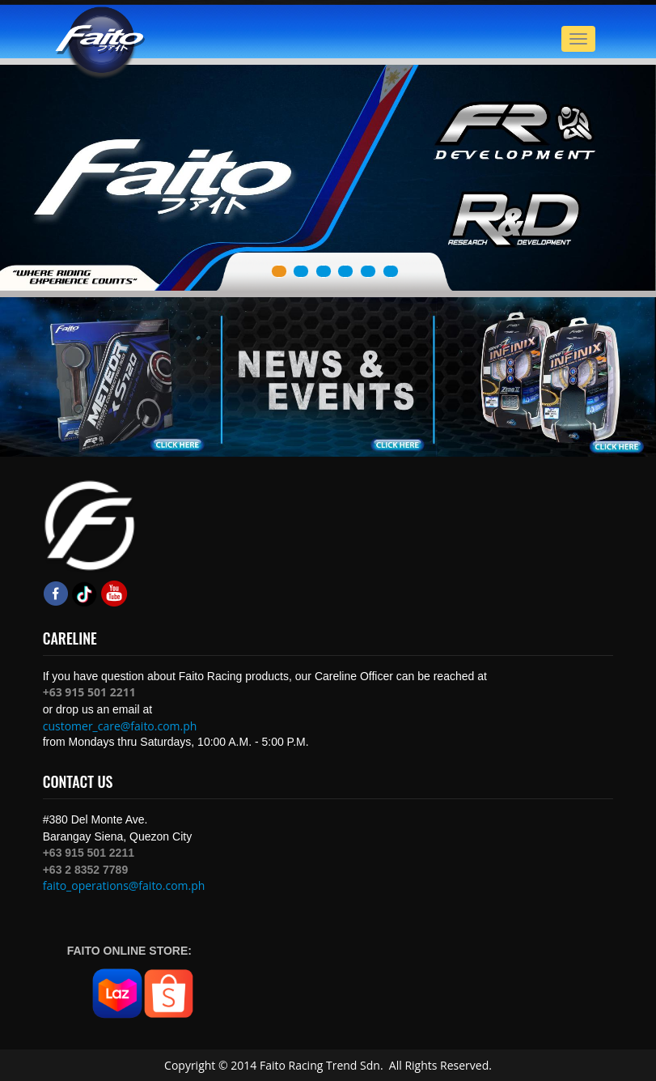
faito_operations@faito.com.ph (124, 885)
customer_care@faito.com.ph (120, 726)
